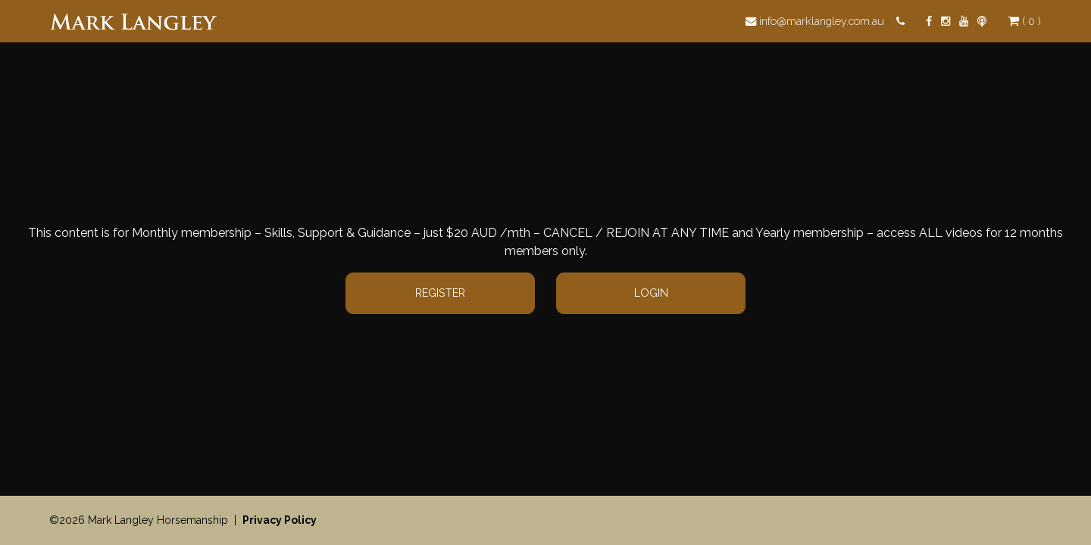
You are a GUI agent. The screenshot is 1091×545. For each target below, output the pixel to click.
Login (651, 292)
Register (440, 292)
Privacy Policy (279, 520)
